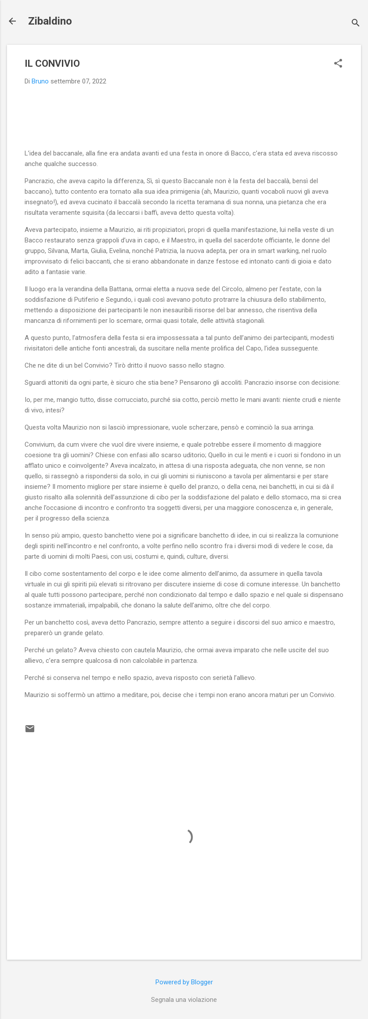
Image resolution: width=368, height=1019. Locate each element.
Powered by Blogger (184, 982)
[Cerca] (355, 24)
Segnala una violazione (184, 1000)
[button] (338, 64)
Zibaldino (50, 21)
